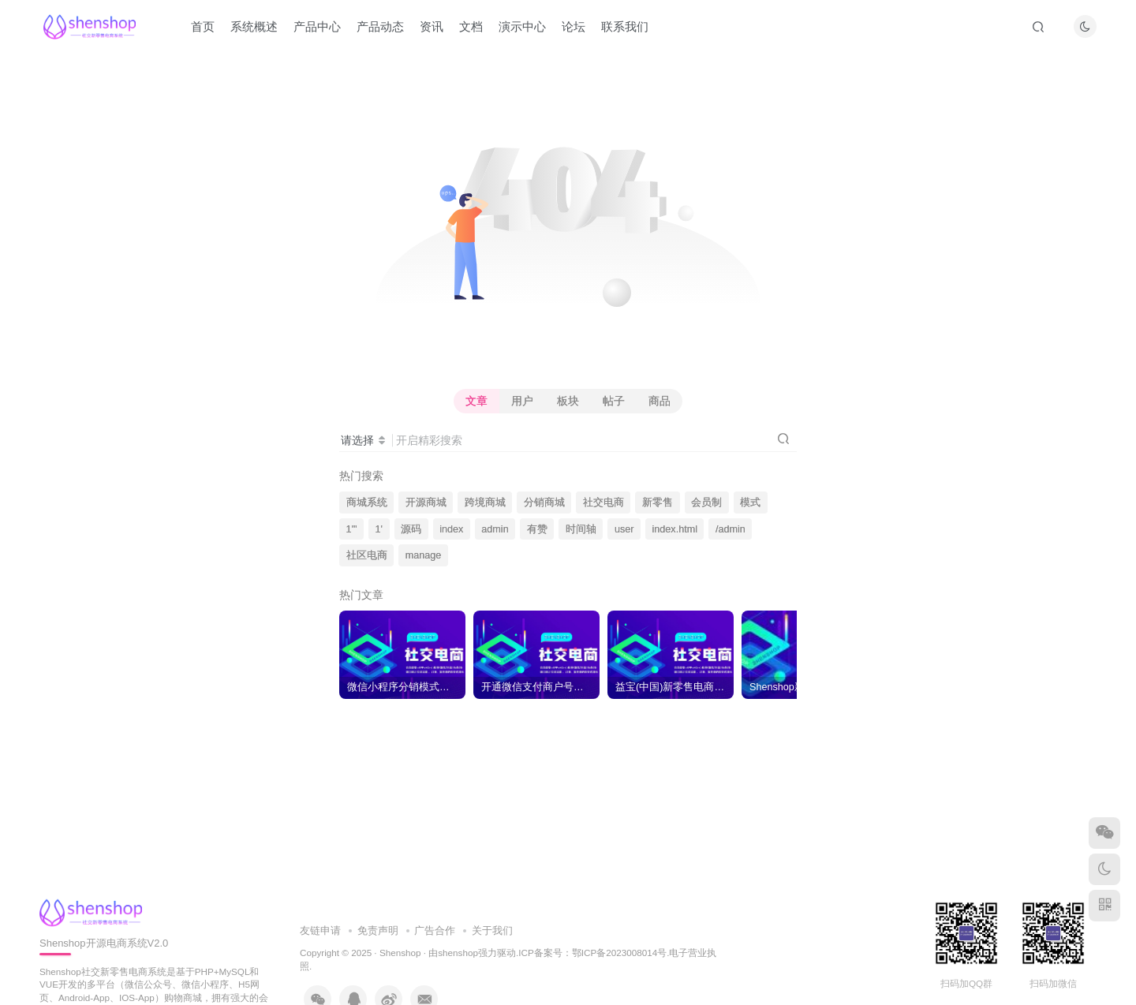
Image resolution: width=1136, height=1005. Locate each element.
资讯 (431, 26)
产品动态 (380, 26)
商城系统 (366, 502)
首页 (203, 26)
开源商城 (426, 502)
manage (423, 555)
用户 (522, 400)
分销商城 (544, 502)
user (624, 529)
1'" (351, 529)
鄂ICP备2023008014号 (619, 952)
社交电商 (603, 502)
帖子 (614, 400)
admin (494, 529)
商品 (659, 400)
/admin (731, 529)
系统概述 (254, 26)
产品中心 (317, 26)
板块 (568, 400)
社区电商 (366, 555)
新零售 (657, 502)
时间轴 (581, 529)
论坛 (573, 26)
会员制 (706, 502)
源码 (411, 529)
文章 (476, 400)
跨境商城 (485, 502)
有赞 (537, 529)
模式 (750, 502)
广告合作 (434, 930)
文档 (471, 26)
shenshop (458, 952)
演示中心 (522, 26)
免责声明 (377, 930)
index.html (674, 529)
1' (379, 529)
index (451, 529)
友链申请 (320, 930)
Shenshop (400, 952)
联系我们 (624, 26)
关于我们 (492, 930)
